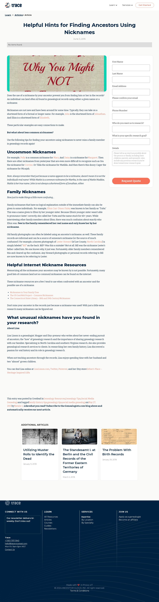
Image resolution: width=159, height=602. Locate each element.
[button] (113, 5)
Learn (8, 15)
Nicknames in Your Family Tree (24, 292)
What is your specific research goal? (129, 135)
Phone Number (119, 110)
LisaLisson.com (41, 369)
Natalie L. (18, 406)
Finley (67, 208)
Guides (47, 526)
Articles (19, 15)
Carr (55, 208)
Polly (22, 157)
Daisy (67, 157)
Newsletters (50, 529)
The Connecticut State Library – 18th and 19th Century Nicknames (40, 298)
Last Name (117, 73)
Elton (49, 208)
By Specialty (87, 523)
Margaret (92, 157)
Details (115, 148)
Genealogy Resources (54, 398)
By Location (87, 520)
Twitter (54, 369)
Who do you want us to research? (128, 123)
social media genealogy (74, 402)
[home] (13, 5)
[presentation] (131, 172)
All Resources (51, 517)
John (67, 114)
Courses (48, 523)
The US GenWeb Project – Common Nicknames (31, 295)
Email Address (119, 86)
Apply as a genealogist (130, 517)
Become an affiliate (128, 520)
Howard (67, 242)
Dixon (61, 208)
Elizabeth (44, 117)
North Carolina (94, 242)
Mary (56, 157)
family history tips (38, 402)
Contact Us (10, 549)
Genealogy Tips (73, 398)
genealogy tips (54, 402)
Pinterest (62, 369)
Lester (60, 242)
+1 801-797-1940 (12, 540)
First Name (117, 62)
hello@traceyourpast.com (16, 543)
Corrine (29, 165)
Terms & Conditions (79, 591)
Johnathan (100, 114)
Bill (24, 245)
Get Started (145, 5)
